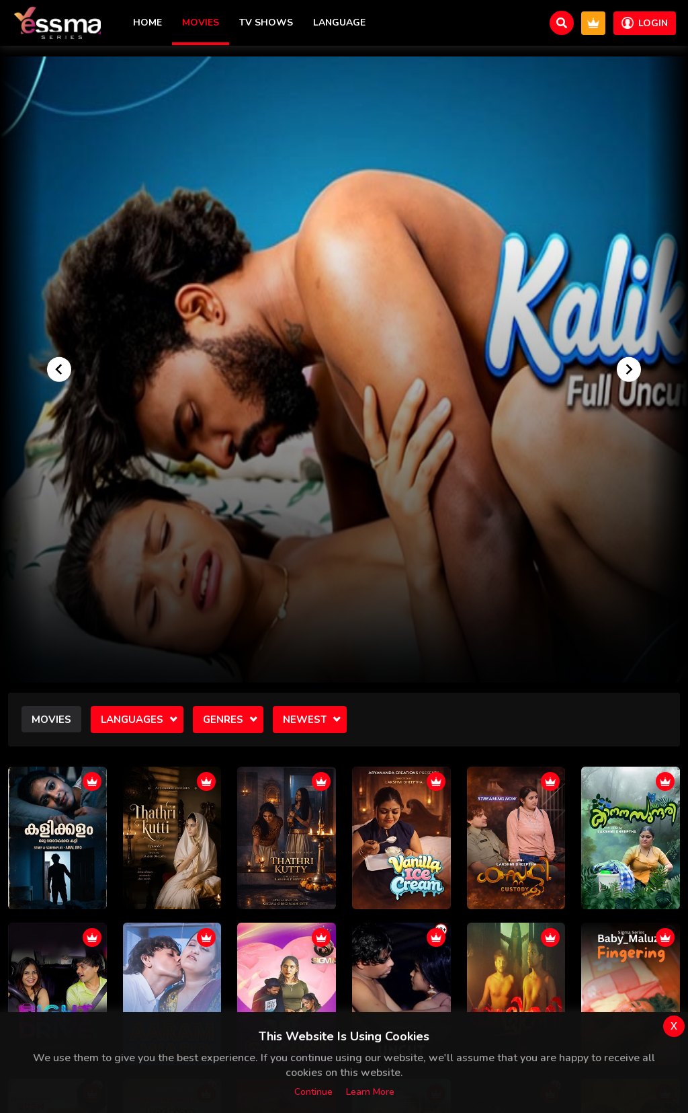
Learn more (370, 1091)
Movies (200, 22)
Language (339, 22)
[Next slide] (629, 369)
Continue (313, 1091)
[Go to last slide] (59, 369)
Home (147, 22)
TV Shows (266, 22)
